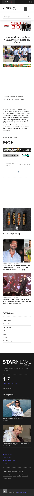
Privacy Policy (7, 455)
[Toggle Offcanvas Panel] (25, 9)
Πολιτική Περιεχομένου (9, 461)
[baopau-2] (17, 219)
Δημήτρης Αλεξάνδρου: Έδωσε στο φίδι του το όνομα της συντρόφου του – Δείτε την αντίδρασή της (16, 267)
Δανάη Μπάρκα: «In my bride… (13, 418)
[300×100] (17, 26)
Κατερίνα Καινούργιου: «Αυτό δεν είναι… (16, 444)
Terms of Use (7, 458)
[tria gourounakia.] (17, 65)
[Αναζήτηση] (14, 17)
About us (5, 464)
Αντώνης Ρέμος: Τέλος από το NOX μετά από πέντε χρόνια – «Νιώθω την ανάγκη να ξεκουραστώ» (17, 301)
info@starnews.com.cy (10, 383)
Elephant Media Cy (22, 492)
